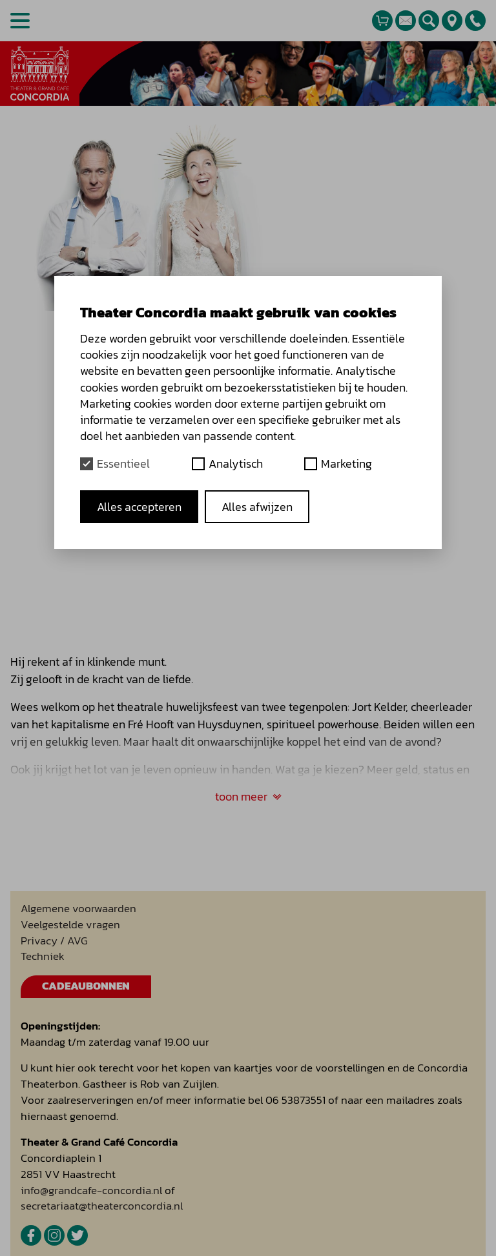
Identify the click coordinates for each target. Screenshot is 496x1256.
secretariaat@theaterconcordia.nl (102, 1206)
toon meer (248, 796)
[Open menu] (20, 20)
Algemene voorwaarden (78, 909)
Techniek (43, 956)
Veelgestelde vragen (70, 925)
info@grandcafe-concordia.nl (91, 1190)
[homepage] (39, 73)
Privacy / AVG (54, 941)
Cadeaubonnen (86, 986)
